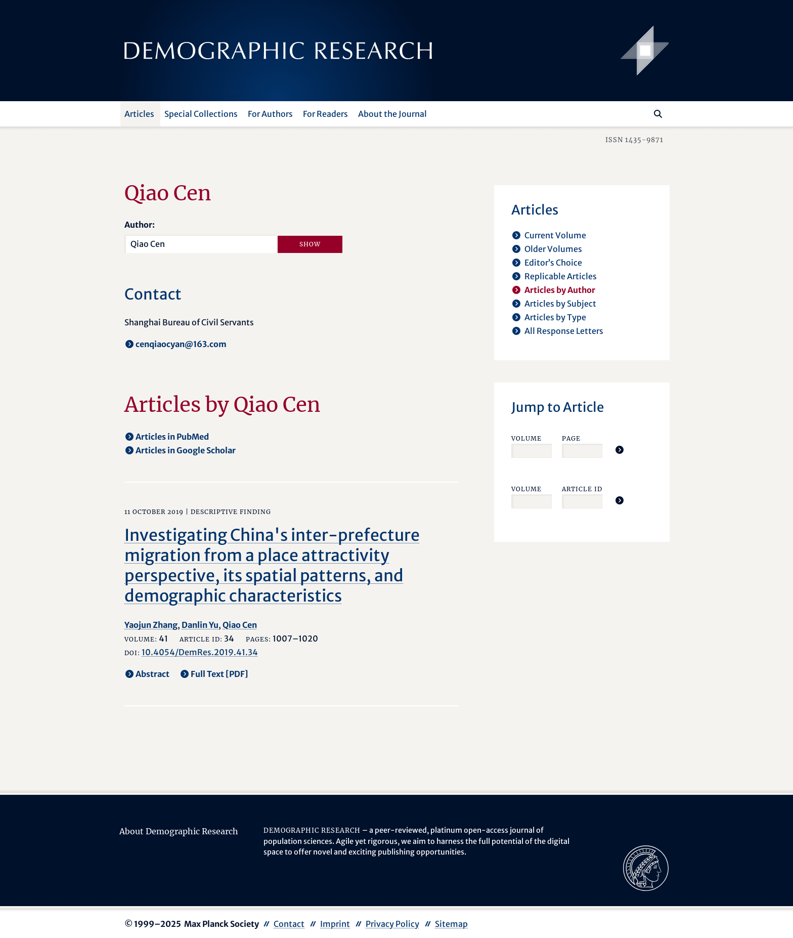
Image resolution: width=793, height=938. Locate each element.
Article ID (582, 489)
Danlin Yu (200, 625)
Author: (139, 225)
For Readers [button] (325, 114)
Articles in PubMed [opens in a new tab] (172, 437)
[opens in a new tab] (646, 867)
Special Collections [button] (201, 114)
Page (571, 438)
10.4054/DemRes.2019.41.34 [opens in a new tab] (200, 652)
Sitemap (451, 924)
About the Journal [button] (392, 114)
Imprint (335, 924)
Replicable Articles (560, 276)
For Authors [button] (270, 114)
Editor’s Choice (553, 263)
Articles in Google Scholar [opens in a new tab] (186, 450)
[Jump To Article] (619, 449)
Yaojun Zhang (151, 625)
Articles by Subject (560, 304)
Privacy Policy (392, 924)
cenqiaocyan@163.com (181, 344)
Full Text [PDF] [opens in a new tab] (219, 674)
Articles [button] (139, 114)
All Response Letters (563, 331)
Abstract (152, 674)
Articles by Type (555, 317)
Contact (289, 924)
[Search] (658, 113)
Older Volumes (553, 249)
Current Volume (555, 235)
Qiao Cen (240, 625)
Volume (526, 438)
